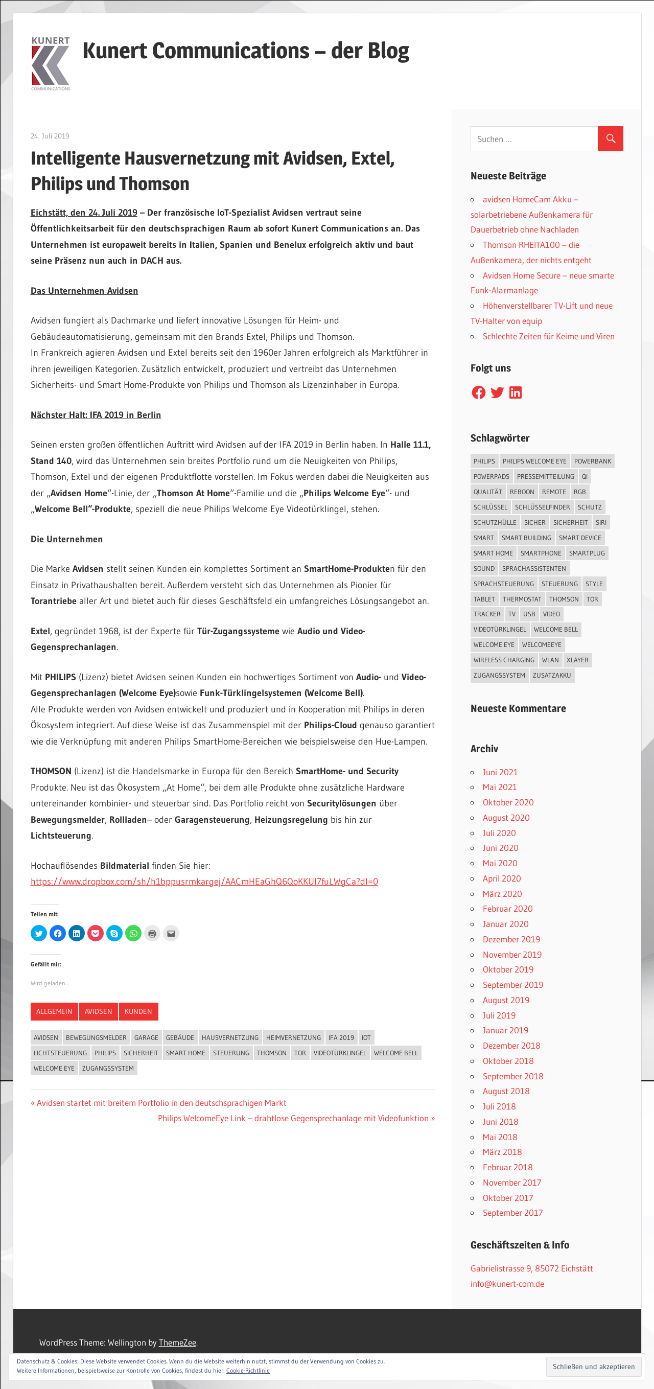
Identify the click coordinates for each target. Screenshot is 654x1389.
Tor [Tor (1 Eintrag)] (592, 599)
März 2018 (502, 1151)
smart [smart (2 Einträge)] (484, 538)
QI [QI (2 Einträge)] (585, 476)
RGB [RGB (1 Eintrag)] (580, 492)
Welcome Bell (396, 1053)
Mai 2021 (500, 786)
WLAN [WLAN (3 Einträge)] (550, 660)
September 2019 (513, 984)
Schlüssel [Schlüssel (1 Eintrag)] (490, 507)
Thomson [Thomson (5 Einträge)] (564, 599)
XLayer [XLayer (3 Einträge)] (578, 660)
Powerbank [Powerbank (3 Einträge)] (592, 461)
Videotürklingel (340, 1053)
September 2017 (513, 1212)
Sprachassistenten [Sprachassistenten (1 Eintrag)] (534, 568)
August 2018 (506, 1090)
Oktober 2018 (508, 1060)
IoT (366, 1037)
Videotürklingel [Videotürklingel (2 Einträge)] (500, 629)
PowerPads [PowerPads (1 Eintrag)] (491, 476)
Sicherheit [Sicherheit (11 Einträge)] (570, 522)
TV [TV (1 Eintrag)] (512, 614)
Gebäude (180, 1037)
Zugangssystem (108, 1068)
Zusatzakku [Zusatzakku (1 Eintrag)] (552, 675)
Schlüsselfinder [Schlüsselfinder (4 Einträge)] (542, 507)
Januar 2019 (505, 1030)
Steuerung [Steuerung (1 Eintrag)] (560, 584)
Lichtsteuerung (60, 1053)
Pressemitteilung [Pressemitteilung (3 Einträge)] (545, 476)
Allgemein (54, 1011)
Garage (146, 1037)
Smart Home (185, 1053)
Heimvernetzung (293, 1037)
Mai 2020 (500, 863)
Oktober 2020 (508, 802)
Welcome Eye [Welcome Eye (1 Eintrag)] (494, 644)
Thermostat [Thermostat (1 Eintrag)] (522, 599)
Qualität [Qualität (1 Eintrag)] (488, 492)
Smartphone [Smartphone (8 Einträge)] (541, 553)
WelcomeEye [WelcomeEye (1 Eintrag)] (542, 644)
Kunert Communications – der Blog (245, 50)
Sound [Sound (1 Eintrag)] (484, 568)
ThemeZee (177, 1342)
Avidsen (98, 1011)
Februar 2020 (508, 908)
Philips (105, 1053)
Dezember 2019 (511, 939)
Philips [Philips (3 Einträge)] (484, 461)
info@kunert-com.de (507, 1283)
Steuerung (231, 1053)
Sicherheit (141, 1053)
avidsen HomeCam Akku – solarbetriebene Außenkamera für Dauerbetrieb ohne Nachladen (532, 214)
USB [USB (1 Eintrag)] (529, 614)
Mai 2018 (500, 1136)
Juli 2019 (499, 1015)
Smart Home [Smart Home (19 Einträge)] (493, 553)
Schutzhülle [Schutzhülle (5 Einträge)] (495, 522)
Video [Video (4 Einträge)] (551, 614)
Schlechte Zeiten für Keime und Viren (549, 336)
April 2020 (502, 878)
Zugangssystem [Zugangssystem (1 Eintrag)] (499, 675)
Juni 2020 (501, 847)
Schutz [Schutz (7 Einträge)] (590, 507)
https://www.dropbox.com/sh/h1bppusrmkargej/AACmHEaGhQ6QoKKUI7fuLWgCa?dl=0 (204, 881)
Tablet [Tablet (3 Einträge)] (484, 599)
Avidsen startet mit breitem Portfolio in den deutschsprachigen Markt (161, 1102)
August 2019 (506, 999)
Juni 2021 (500, 772)
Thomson (272, 1053)
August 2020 (506, 817)
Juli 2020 (499, 832)
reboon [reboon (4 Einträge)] (522, 492)
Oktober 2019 (508, 969)
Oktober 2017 (508, 1197)
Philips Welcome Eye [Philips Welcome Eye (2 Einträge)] (535, 461)
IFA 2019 (341, 1037)
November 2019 (512, 954)
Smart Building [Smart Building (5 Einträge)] (526, 538)
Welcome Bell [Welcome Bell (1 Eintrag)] (556, 629)
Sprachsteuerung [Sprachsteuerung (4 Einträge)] (504, 584)
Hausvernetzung (230, 1037)
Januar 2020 (506, 923)
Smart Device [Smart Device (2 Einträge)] (580, 538)
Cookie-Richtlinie (248, 1370)
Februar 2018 (508, 1167)
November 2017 (512, 1182)
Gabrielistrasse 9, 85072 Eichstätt (532, 1268)
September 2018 (513, 1076)
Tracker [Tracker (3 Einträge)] (487, 614)
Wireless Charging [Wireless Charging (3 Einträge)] (504, 660)
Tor (300, 1053)
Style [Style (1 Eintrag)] (594, 584)
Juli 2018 (499, 1106)
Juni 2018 (501, 1121)
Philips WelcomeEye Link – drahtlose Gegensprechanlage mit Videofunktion (293, 1118)
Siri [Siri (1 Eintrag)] (601, 522)
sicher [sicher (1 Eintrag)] (535, 522)
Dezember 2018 (512, 1045)
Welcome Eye (54, 1068)
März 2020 (502, 893)
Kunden (138, 1011)
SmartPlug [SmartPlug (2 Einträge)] (587, 553)
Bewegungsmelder (96, 1037)
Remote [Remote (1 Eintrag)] (554, 492)
